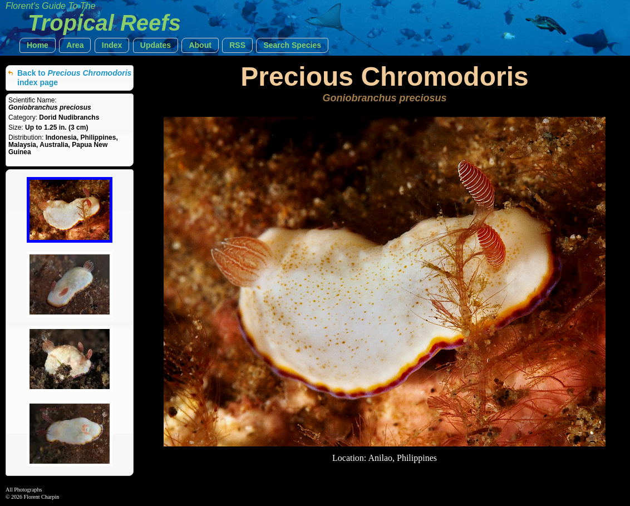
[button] (37, 45)
